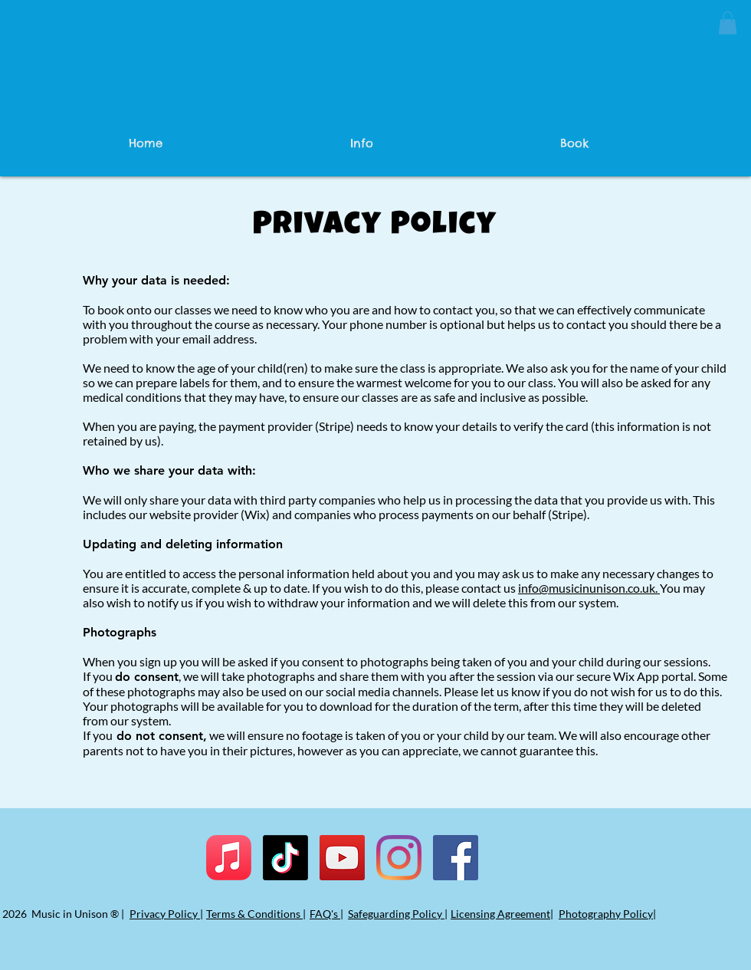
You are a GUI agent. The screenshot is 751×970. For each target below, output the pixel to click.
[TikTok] (285, 857)
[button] (727, 23)
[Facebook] (455, 857)
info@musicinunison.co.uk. (589, 587)
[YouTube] (342, 857)
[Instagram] (398, 857)
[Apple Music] (228, 857)
